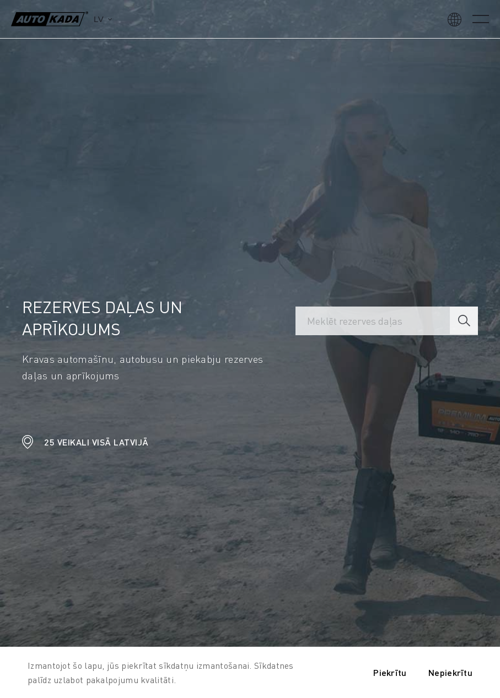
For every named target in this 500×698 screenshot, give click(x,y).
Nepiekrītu (450, 672)
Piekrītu (389, 672)
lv (99, 19)
